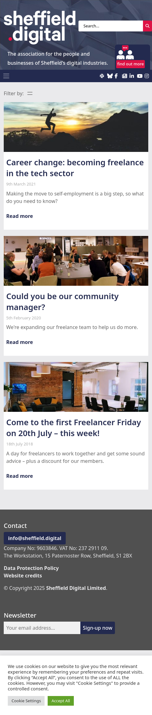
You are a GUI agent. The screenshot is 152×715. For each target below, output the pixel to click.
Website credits (23, 575)
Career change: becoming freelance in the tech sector (75, 168)
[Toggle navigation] (6, 76)
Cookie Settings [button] (26, 700)
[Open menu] (30, 93)
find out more (130, 64)
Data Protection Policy (31, 568)
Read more (19, 216)
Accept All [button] (60, 700)
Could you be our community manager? (62, 302)
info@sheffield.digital (34, 538)
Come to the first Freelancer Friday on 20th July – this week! (73, 428)
